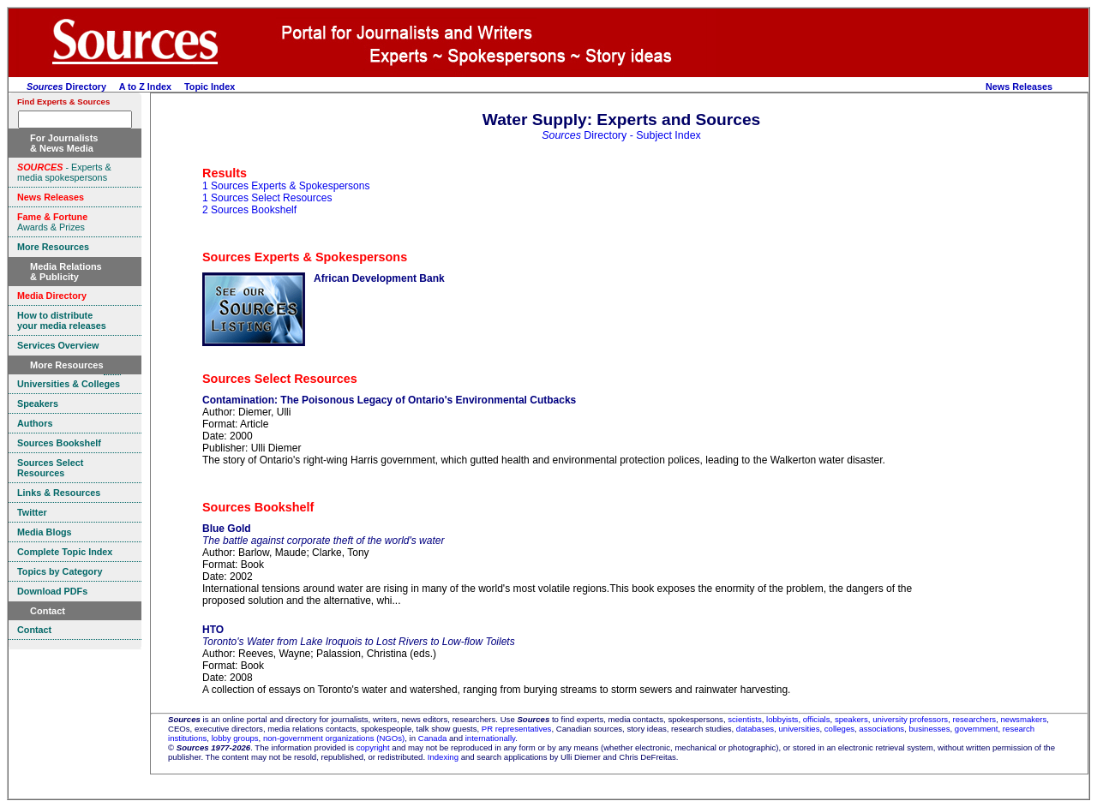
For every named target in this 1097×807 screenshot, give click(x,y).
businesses (929, 728)
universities (798, 728)
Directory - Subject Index (621, 135)
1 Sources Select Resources (267, 198)
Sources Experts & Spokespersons (304, 257)
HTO (213, 630)
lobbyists (782, 719)
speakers (851, 719)
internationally (490, 738)
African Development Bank (379, 278)
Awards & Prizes (52, 222)
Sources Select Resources (279, 379)
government (976, 728)
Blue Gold (226, 529)
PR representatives (517, 728)
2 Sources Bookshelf (249, 210)
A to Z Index (145, 86)
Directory (66, 86)
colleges (839, 728)
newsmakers (1024, 719)
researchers (975, 719)
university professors (910, 719)
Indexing (443, 757)
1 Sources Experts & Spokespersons (285, 186)
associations (881, 728)
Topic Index (209, 86)
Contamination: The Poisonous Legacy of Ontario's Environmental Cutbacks (389, 400)
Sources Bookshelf (258, 507)
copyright (373, 747)
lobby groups (235, 738)
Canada (432, 738)
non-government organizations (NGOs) (334, 738)
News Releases (1019, 86)
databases (755, 728)
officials (816, 719)
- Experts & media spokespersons (64, 172)
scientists (744, 719)
